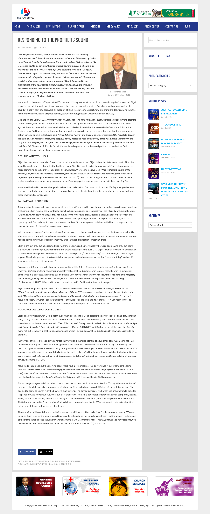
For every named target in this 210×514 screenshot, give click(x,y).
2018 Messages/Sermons (40, 461)
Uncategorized (73, 461)
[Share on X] (45, 452)
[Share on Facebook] (27, 452)
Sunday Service (58, 461)
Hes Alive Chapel (25, 13)
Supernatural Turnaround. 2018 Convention (51, 464)
